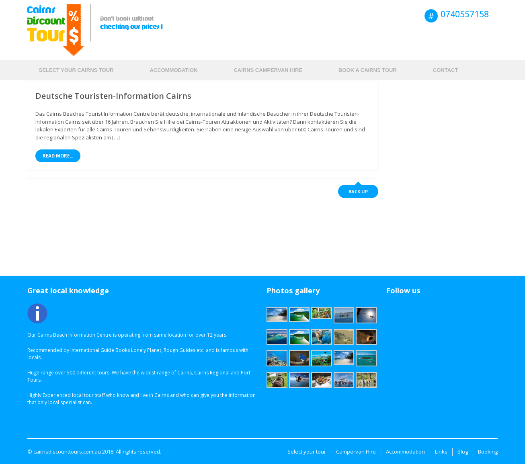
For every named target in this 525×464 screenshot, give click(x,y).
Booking (488, 451)
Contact (445, 70)
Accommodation (173, 70)
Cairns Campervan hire (268, 70)
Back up (358, 191)
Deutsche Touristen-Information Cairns (113, 95)
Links (441, 451)
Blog (462, 451)
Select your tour (306, 451)
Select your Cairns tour (76, 70)
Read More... (58, 156)
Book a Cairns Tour (367, 70)
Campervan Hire (356, 451)
